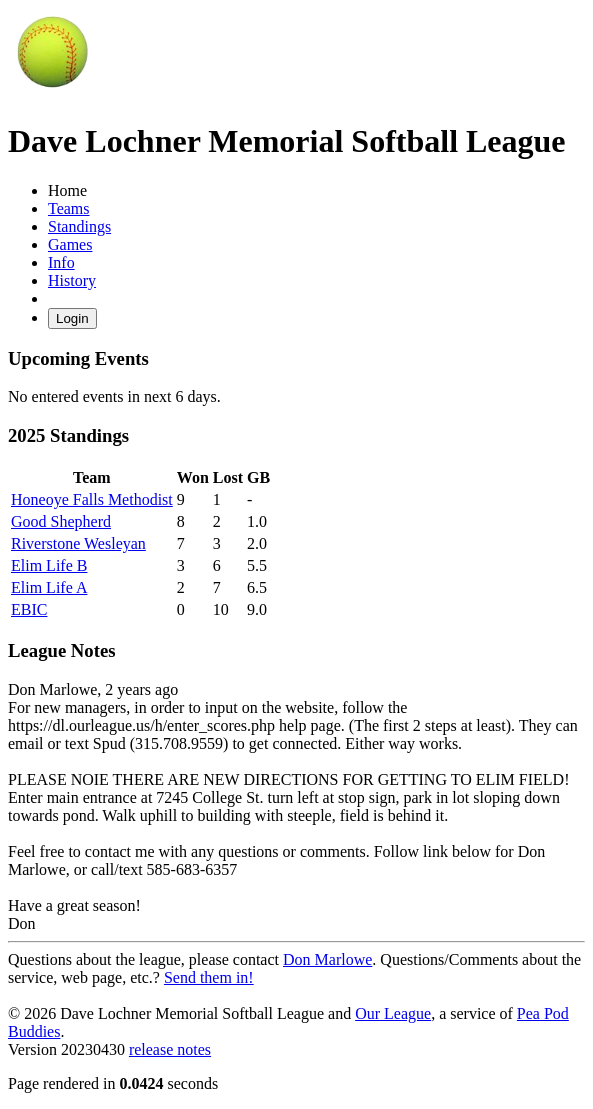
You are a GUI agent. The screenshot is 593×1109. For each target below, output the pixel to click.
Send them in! (209, 977)
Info (61, 262)
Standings (79, 226)
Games (70, 244)
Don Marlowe (327, 959)
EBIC (29, 609)
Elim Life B (49, 565)
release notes (170, 1049)
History (72, 280)
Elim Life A (49, 587)
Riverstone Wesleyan (78, 543)
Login (72, 318)
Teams (69, 208)
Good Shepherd (61, 521)
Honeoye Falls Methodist (92, 499)
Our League (393, 1013)
